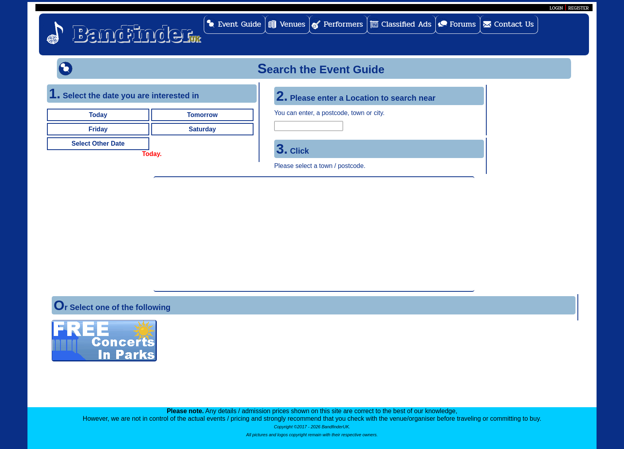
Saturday (202, 129)
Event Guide (239, 24)
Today (98, 114)
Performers (343, 24)
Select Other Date (98, 143)
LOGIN (556, 8)
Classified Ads (406, 24)
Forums (463, 24)
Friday (97, 129)
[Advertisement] (314, 234)
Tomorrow (202, 114)
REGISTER (578, 8)
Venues (292, 24)
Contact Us (514, 24)
